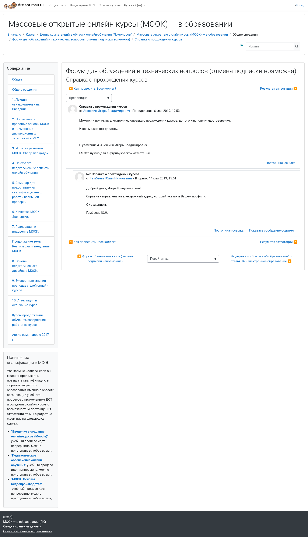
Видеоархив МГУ (82, 5)
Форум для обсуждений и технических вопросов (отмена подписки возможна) (71, 39)
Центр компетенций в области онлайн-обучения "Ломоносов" (86, 34)
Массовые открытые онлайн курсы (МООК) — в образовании (182, 34)
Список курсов (110, 5)
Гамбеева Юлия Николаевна (111, 178)
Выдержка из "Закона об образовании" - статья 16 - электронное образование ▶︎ (261, 258)
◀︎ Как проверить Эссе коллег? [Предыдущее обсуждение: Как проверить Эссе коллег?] (92, 88)
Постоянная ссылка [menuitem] (280, 163)
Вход (300, 5)
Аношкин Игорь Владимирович (106, 111)
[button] (243, 46)
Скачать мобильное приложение (27, 531)
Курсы (30, 34)
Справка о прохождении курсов (158, 39)
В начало (14, 34)
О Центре (56, 5)
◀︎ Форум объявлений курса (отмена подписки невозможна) (105, 258)
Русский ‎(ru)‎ (133, 5)
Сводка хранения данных (22, 526)
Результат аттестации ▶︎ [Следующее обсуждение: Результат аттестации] (278, 88)
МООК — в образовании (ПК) (24, 522)
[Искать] (269, 46)
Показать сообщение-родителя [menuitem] (272, 230)
